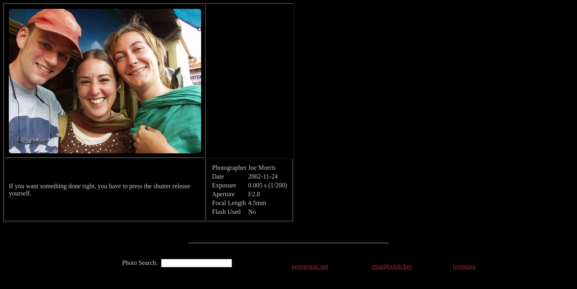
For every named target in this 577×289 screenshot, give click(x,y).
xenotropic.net (309, 266)
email (378, 266)
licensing (464, 266)
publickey (400, 266)
